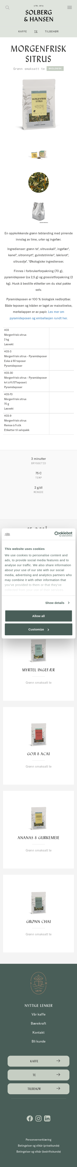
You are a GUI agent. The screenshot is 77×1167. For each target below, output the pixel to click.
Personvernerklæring (38, 1139)
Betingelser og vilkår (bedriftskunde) (38, 1151)
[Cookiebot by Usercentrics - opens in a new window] (54, 534)
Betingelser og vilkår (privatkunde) (38, 1145)
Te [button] (36, 31)
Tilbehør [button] (52, 31)
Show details (54, 603)
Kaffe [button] (22, 31)
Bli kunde (39, 1041)
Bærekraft (38, 1023)
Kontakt (38, 1032)
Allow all (38, 616)
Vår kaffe (39, 1014)
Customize (38, 629)
